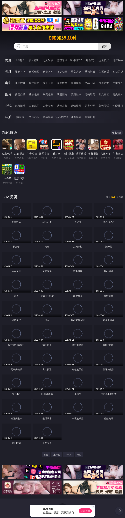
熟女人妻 (76, 71)
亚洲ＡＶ (20, 71)
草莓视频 (48, 117)
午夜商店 (34, 117)
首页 (46, 454)
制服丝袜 (76, 83)
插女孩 (20, 117)
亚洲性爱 (20, 83)
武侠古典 (62, 105)
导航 (8, 117)
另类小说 (90, 105)
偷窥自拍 (20, 94)
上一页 (56, 454)
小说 (8, 105)
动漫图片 (62, 94)
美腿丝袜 (76, 94)
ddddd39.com (62, 38)
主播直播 (104, 71)
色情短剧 (90, 117)
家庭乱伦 (34, 105)
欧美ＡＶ (48, 71)
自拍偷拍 (34, 71)
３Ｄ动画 (62, 71)
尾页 (79, 454)
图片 (8, 94)
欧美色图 (48, 94)
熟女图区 (104, 94)
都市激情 (20, 105)
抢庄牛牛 (118, 60)
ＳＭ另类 (118, 71)
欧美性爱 (62, 83)
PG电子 (20, 60)
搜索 (104, 46)
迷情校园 (76, 105)
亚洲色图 (34, 94)
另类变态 (118, 83)
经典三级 (90, 83)
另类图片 (118, 94)
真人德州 (34, 60)
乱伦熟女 (104, 83)
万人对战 (48, 60)
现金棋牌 (104, 60)
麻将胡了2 (76, 60)
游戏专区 (62, 60)
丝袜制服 (90, 71)
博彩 (8, 60)
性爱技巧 (118, 105)
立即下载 (85, 510)
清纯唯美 (90, 94)
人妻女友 (48, 105)
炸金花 (90, 60)
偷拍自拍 (34, 83)
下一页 (68, 454)
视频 (8, 71)
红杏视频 (76, 117)
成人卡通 (48, 83)
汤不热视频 (62, 117)
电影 (8, 83)
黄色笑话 (104, 105)
